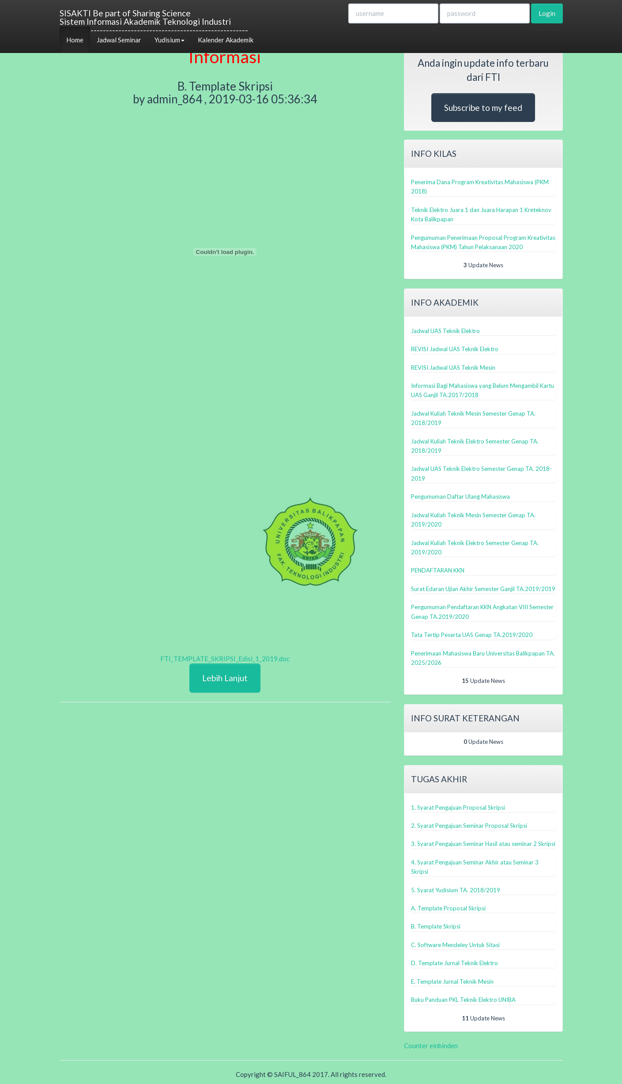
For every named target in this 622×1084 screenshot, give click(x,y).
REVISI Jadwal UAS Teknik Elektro (454, 348)
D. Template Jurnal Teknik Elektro (454, 963)
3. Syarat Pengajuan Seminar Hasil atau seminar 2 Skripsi (483, 843)
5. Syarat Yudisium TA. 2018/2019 (455, 890)
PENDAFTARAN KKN (437, 570)
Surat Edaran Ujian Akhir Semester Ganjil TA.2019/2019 (483, 588)
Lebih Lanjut (225, 678)
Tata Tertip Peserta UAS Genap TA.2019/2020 (471, 634)
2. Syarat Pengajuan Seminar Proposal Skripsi (469, 825)
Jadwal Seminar (119, 40)
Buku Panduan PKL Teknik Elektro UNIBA (463, 999)
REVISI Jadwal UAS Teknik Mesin (453, 367)
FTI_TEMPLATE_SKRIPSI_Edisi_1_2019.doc (225, 659)
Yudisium (170, 40)
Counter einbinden (431, 1046)
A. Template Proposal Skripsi (448, 908)
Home (74, 40)
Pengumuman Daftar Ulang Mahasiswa (460, 496)
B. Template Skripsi (435, 926)
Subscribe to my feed (483, 107)
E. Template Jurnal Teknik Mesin (452, 981)
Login (547, 13)
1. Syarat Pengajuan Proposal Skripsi (458, 807)
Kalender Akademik (225, 40)
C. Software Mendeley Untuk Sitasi (455, 944)
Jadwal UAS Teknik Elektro (445, 330)
